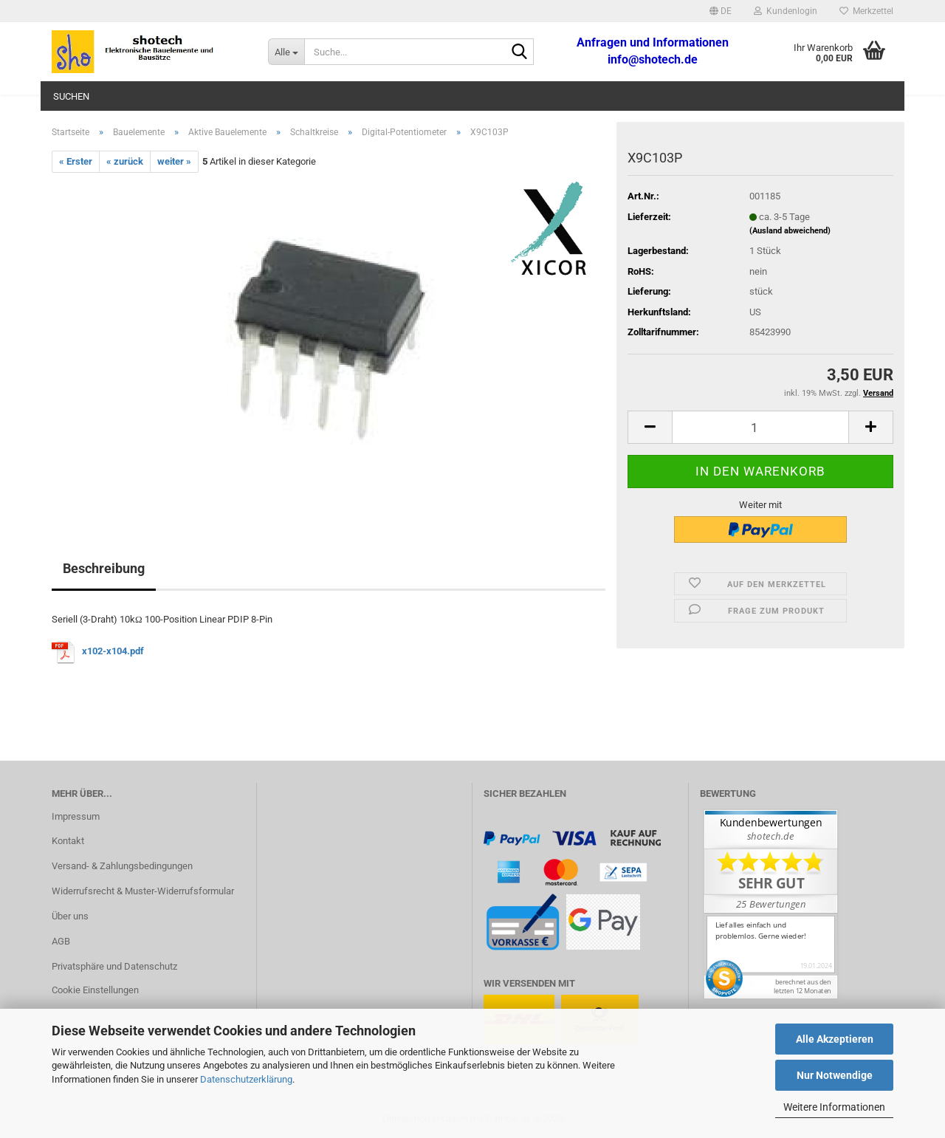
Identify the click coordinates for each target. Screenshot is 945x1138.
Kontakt (68, 840)
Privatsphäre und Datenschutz (114, 966)
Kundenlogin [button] (785, 11)
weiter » (174, 161)
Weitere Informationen (834, 1107)
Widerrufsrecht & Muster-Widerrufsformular (143, 891)
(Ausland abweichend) (790, 231)
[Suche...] (286, 51)
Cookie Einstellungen (95, 989)
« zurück (124, 161)
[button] (720, 11)
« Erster (75, 161)
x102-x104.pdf (113, 651)
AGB (61, 941)
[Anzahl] (760, 427)
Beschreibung (104, 568)
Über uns (70, 916)
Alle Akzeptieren (834, 1039)
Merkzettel (866, 11)
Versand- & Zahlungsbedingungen (122, 865)
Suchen (71, 96)
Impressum (76, 816)
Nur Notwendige (835, 1075)
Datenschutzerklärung (246, 1079)
